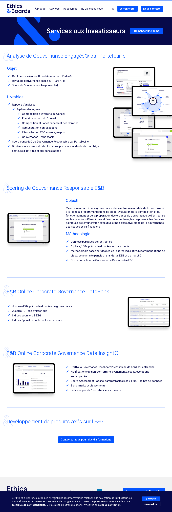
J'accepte (151, 498)
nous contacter (110, 504)
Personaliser (151, 504)
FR (112, 8)
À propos (40, 8)
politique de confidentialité (28, 504)
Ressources (70, 8)
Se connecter (127, 8)
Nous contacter (152, 8)
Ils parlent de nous (92, 8)
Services (54, 8)
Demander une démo (146, 31)
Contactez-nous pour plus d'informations (86, 439)
